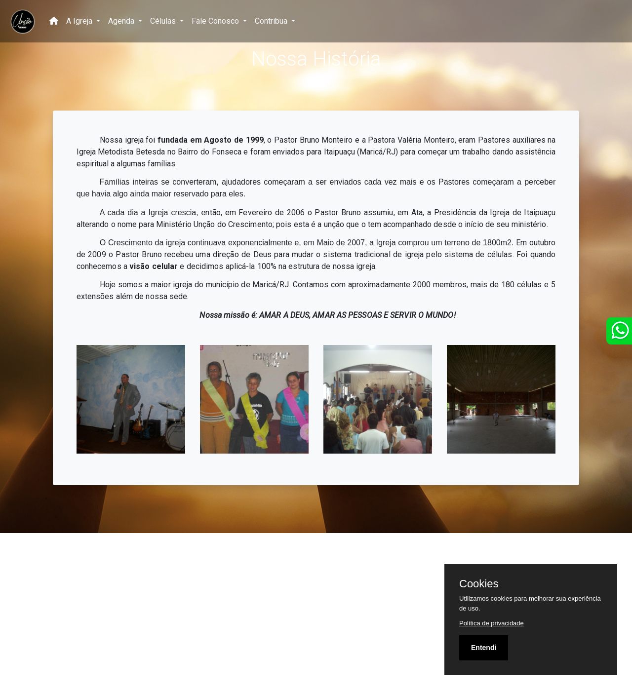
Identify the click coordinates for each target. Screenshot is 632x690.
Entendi (483, 648)
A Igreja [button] (80, 21)
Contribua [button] (272, 21)
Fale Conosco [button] (216, 21)
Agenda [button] (122, 21)
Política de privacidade (491, 623)
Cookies (478, 584)
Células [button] (164, 21)
